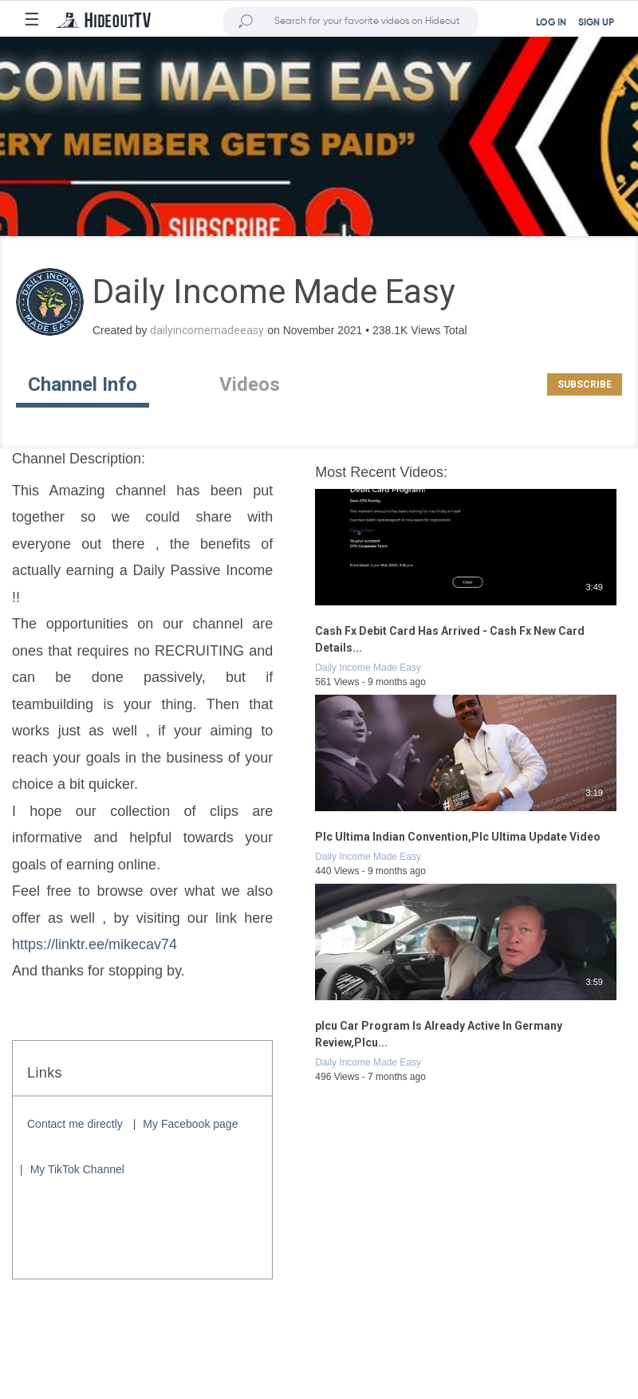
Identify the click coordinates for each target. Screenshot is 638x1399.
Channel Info (82, 384)
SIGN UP (596, 23)
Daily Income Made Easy (368, 667)
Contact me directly (75, 1123)
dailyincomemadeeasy (207, 330)
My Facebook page (190, 1123)
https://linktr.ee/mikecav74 (94, 944)
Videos (249, 384)
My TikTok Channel (77, 1169)
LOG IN (551, 23)
